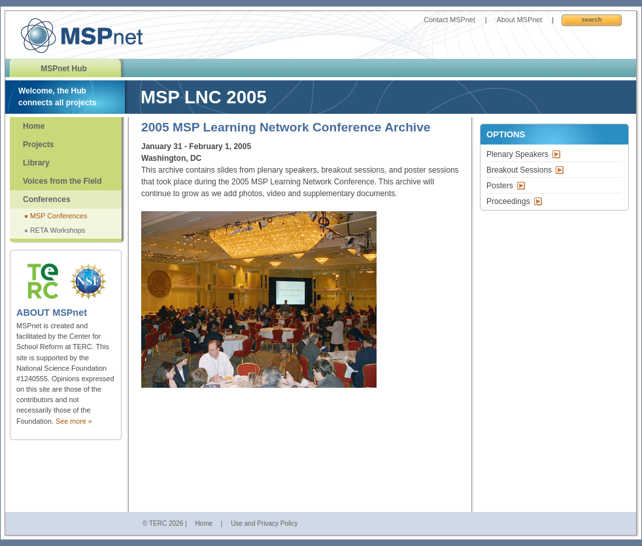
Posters (499, 185)
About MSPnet (520, 20)
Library (36, 162)
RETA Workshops (57, 230)
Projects (38, 144)
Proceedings (508, 201)
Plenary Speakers (517, 154)
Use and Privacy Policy (264, 523)
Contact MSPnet (449, 20)
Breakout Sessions (519, 170)
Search (591, 19)
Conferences (47, 199)
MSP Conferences (58, 216)
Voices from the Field (62, 181)
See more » (74, 421)
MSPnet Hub (64, 68)
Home (33, 126)
